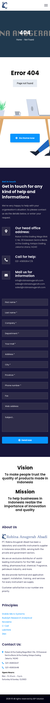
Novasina (6, 621)
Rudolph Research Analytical (17, 617)
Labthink (6, 629)
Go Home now (25, 138)
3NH (4, 633)
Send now (25, 440)
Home (19, 39)
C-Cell (5, 625)
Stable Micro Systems (13, 613)
